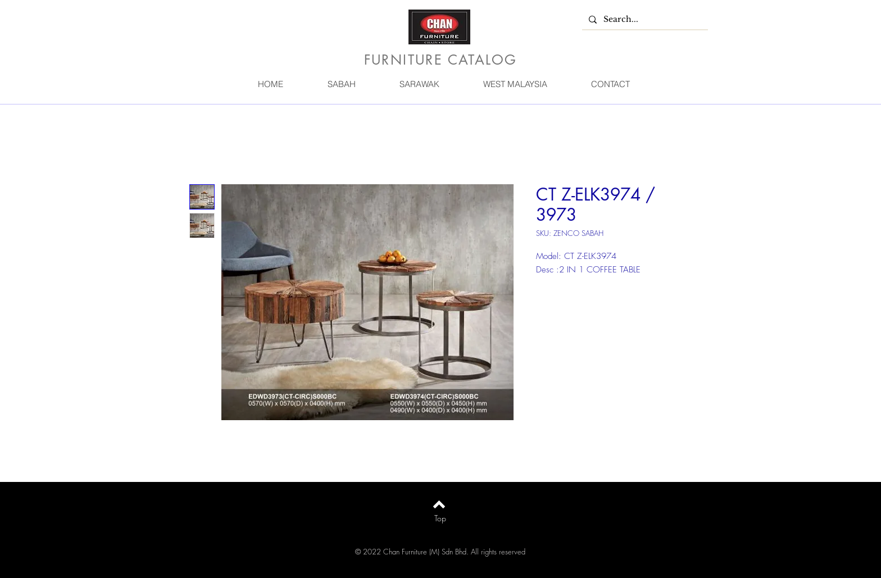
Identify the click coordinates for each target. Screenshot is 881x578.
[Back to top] (439, 504)
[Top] (440, 518)
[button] (341, 84)
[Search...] (643, 20)
